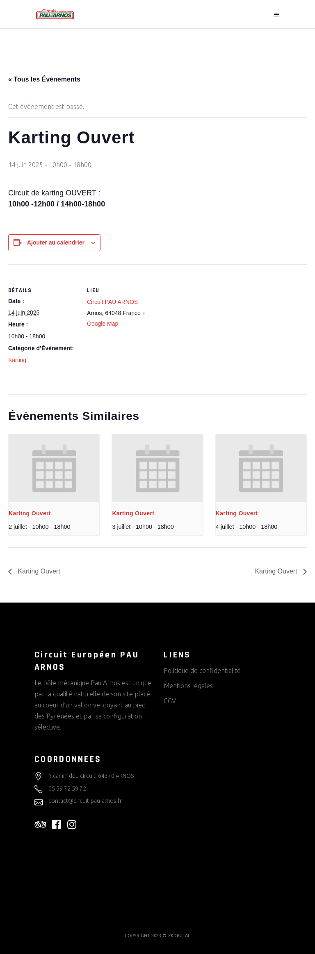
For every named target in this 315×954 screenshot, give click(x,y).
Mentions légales (188, 685)
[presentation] (54, 468)
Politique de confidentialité (202, 670)
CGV (170, 701)
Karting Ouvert (30, 513)
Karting (17, 360)
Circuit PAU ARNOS (112, 302)
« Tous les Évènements (44, 79)
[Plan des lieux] (209, 321)
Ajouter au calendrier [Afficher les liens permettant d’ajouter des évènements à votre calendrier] (55, 242)
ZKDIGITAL (179, 935)
